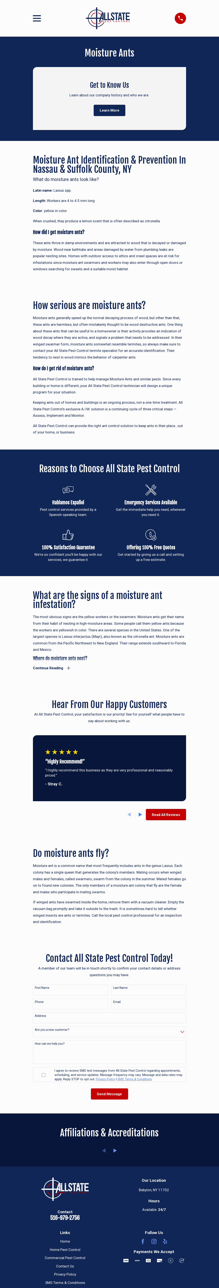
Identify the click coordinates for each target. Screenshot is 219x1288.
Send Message (109, 1094)
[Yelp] (165, 1242)
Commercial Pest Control (65, 1258)
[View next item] (140, 815)
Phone (39, 1002)
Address (40, 1016)
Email (117, 1002)
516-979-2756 (65, 1218)
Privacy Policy (65, 1275)
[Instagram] (154, 1242)
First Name (42, 988)
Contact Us (65, 1266)
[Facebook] (142, 1242)
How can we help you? (50, 1044)
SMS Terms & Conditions (65, 1283)
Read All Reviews (166, 815)
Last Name (120, 988)
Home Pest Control (65, 1250)
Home (65, 1242)
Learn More (109, 110)
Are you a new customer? (52, 1030)
